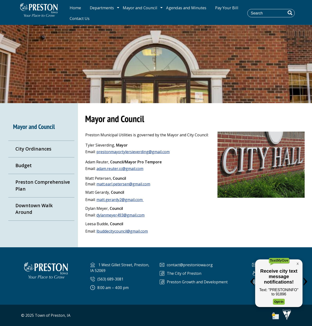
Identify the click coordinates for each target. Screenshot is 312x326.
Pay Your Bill (226, 7)
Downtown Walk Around (34, 209)
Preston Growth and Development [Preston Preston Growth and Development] (197, 282)
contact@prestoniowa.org (190, 264)
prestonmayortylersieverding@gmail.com (133, 151)
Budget (23, 165)
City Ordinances (33, 149)
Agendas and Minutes (186, 7)
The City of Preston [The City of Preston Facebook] (184, 273)
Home (75, 7)
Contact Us (80, 18)
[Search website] (274, 13)
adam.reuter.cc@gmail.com (119, 168)
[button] (290, 12)
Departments (102, 7)
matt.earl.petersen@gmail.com (123, 184)
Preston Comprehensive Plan (42, 185)
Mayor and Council (140, 7)
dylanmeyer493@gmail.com (120, 215)
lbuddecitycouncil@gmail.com (122, 231)
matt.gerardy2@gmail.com (120, 199)
